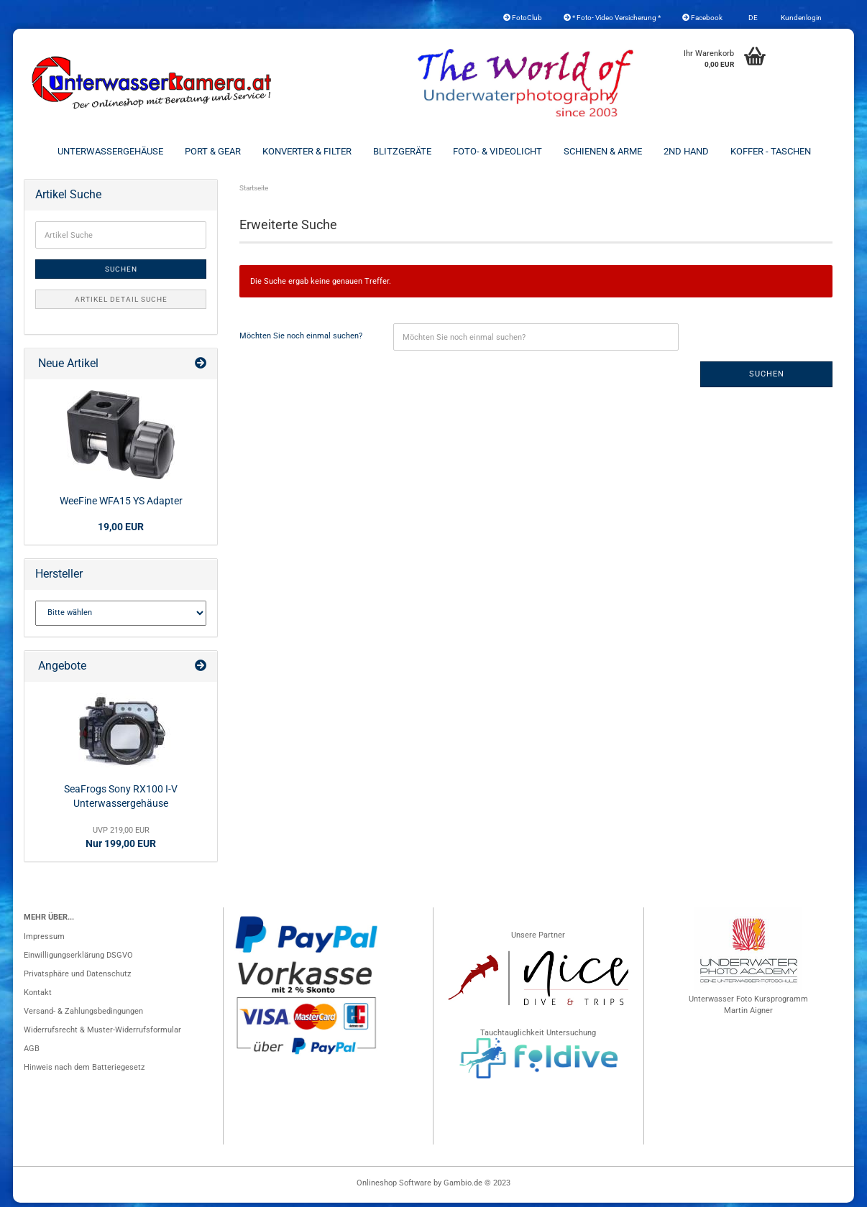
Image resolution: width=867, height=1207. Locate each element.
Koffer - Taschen (770, 151)
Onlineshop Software (394, 1187)
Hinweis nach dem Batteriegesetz (84, 1071)
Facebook (702, 18)
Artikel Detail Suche (121, 303)
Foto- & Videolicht (497, 151)
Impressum (44, 940)
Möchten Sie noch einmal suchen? (300, 340)
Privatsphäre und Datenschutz (77, 978)
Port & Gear (213, 151)
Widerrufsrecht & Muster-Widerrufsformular (102, 1034)
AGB (32, 1053)
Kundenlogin (800, 18)
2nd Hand (686, 151)
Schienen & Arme (603, 151)
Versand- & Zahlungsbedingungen (83, 1015)
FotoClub (522, 18)
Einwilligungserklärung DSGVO (78, 959)
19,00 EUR (121, 531)
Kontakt (38, 997)
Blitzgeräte (402, 151)
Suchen (766, 378)
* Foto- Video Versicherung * (612, 18)
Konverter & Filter (307, 151)
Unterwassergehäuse (110, 151)
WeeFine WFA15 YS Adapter (121, 505)
